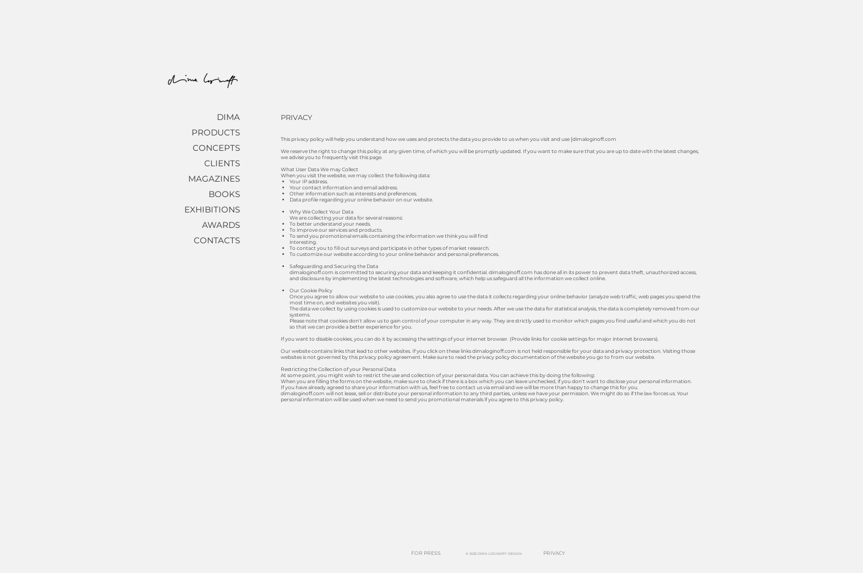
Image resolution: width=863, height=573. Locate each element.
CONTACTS (217, 240)
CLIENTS (222, 163)
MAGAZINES (214, 178)
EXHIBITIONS (212, 209)
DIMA (228, 117)
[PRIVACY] (554, 553)
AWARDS (221, 225)
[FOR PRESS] (426, 553)
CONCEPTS (216, 148)
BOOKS (224, 194)
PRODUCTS (216, 132)
